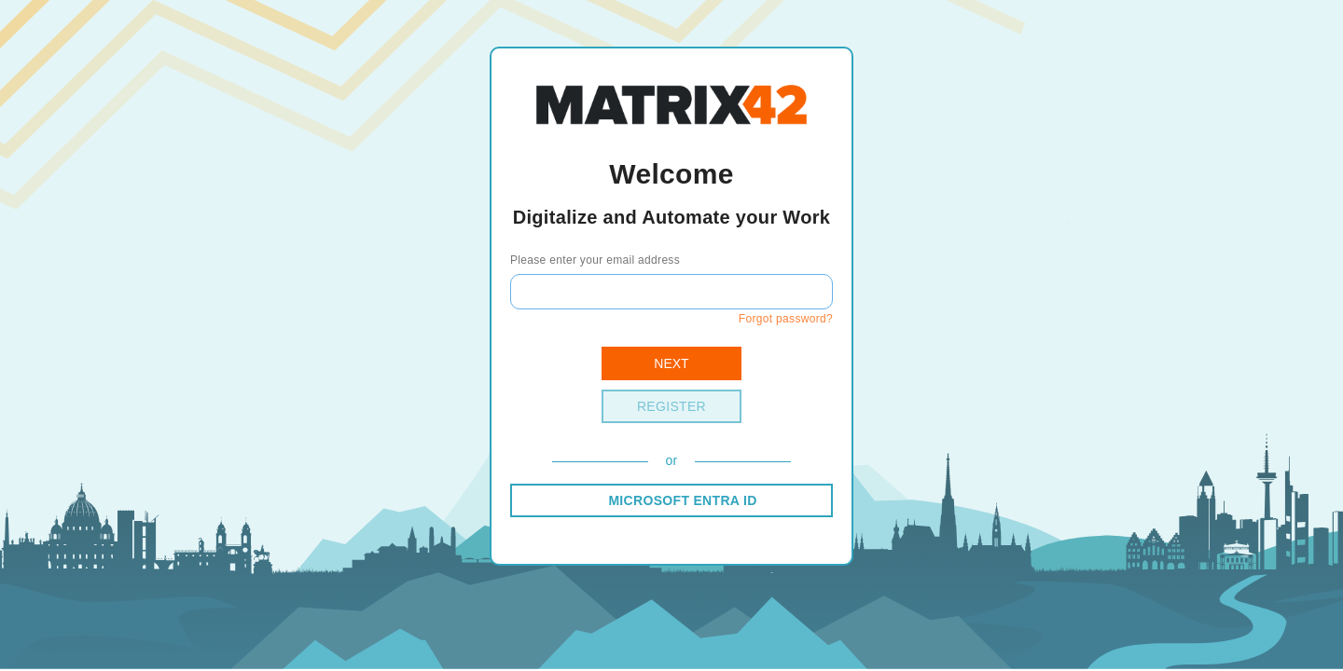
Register (671, 406)
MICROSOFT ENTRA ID (682, 500)
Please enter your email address (595, 260)
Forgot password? (786, 318)
